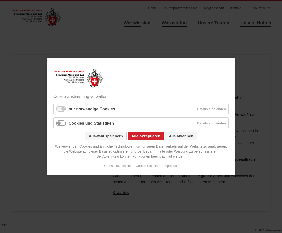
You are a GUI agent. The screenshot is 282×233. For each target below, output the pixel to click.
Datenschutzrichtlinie (117, 166)
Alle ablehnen (181, 136)
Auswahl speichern (106, 136)
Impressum (171, 166)
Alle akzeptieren (145, 136)
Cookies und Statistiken (91, 123)
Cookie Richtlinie (148, 166)
